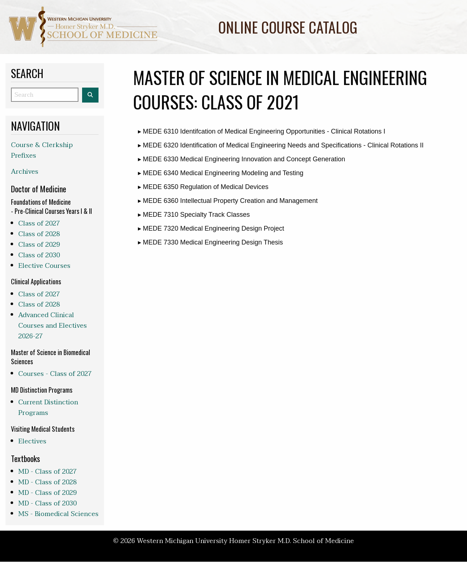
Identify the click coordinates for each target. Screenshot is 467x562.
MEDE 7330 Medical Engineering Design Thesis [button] (212, 242)
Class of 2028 (39, 234)
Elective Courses (44, 266)
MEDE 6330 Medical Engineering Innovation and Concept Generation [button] (243, 159)
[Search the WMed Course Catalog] (90, 95)
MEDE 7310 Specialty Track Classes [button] (195, 214)
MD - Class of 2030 (47, 503)
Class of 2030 (39, 255)
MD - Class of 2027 (47, 471)
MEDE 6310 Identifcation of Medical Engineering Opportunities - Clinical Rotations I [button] (263, 131)
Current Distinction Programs (48, 408)
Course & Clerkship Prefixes (42, 150)
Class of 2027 (39, 223)
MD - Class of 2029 (47, 493)
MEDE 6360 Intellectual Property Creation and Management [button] (229, 200)
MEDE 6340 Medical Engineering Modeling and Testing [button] (222, 173)
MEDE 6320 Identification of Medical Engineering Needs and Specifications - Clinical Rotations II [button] (282, 145)
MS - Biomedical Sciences (58, 514)
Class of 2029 (39, 244)
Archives (24, 171)
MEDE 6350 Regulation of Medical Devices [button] (205, 186)
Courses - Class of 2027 (55, 374)
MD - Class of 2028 (47, 482)
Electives (32, 441)
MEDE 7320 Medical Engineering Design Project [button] (212, 228)
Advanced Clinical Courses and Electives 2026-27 (52, 325)
